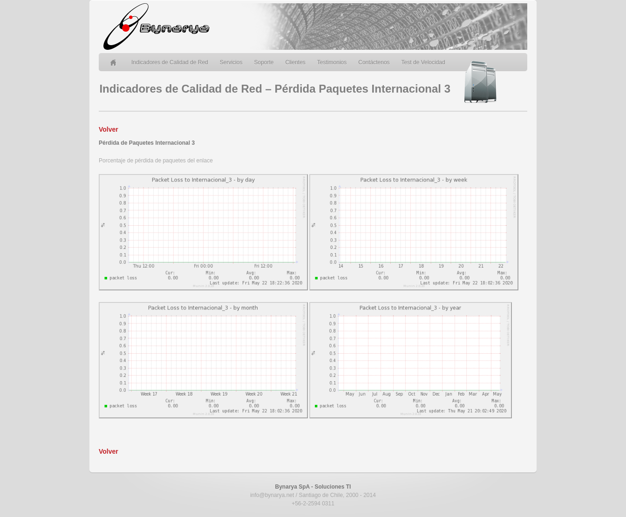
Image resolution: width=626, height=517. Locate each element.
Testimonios (332, 62)
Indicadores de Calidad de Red (169, 62)
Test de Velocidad (423, 62)
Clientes (296, 62)
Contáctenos (373, 62)
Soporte (263, 62)
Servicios (231, 62)
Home (115, 62)
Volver (108, 129)
